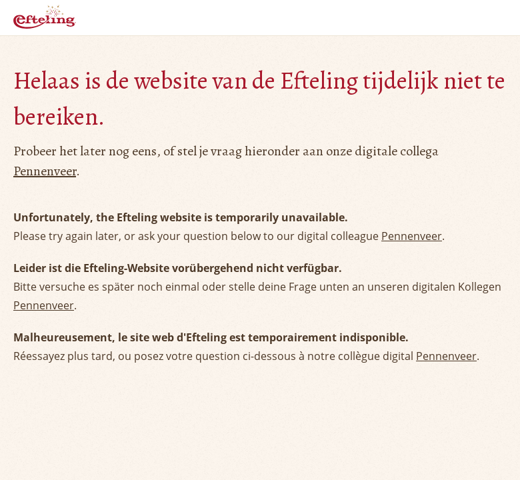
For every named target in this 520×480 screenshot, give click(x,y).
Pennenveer (44, 171)
